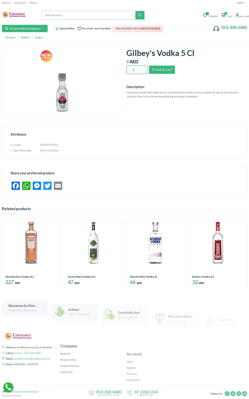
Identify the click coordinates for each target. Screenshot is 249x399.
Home (10, 37)
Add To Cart (162, 69)
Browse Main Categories (24, 28)
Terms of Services (70, 392)
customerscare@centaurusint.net (31, 374)
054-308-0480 (234, 27)
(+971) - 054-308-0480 (27, 368)
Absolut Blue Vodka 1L (144, 276)
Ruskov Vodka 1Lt (203, 276)
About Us (6, 3)
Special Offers (67, 28)
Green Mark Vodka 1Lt (82, 276)
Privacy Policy (68, 386)
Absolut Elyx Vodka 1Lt (19, 276)
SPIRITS (25, 37)
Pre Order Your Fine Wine (97, 28)
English (241, 3)
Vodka (38, 37)
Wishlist (33, 3)
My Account (20, 3)
